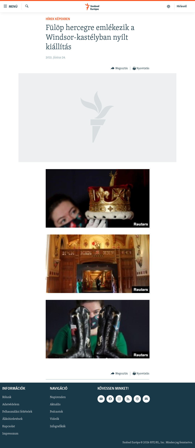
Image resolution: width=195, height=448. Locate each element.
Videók (54, 419)
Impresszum (10, 433)
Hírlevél (182, 6)
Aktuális (55, 404)
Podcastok (56, 411)
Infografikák (58, 426)
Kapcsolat (8, 426)
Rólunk (6, 397)
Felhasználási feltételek (17, 411)
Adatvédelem (10, 404)
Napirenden (58, 397)
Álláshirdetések (12, 419)
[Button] (119, 68)
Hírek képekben (58, 19)
